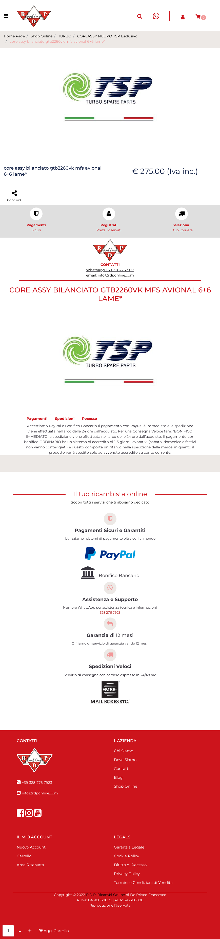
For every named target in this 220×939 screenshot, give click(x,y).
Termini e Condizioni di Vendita (143, 882)
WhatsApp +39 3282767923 (110, 270)
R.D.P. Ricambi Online (105, 894)
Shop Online (41, 36)
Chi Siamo (123, 750)
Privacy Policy (127, 873)
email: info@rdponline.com (110, 275)
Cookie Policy (126, 856)
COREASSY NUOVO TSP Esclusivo (107, 36)
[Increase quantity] (30, 930)
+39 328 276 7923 (37, 782)
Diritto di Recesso (130, 864)
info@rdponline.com (40, 793)
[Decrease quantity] (19, 930)
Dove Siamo (125, 759)
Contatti (121, 768)
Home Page (14, 36)
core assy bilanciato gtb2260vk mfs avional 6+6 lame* (57, 41)
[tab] (37, 418)
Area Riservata (30, 864)
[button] (110, 99)
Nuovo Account (31, 847)
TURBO (64, 36)
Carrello (24, 856)
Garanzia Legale (129, 847)
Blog (118, 777)
